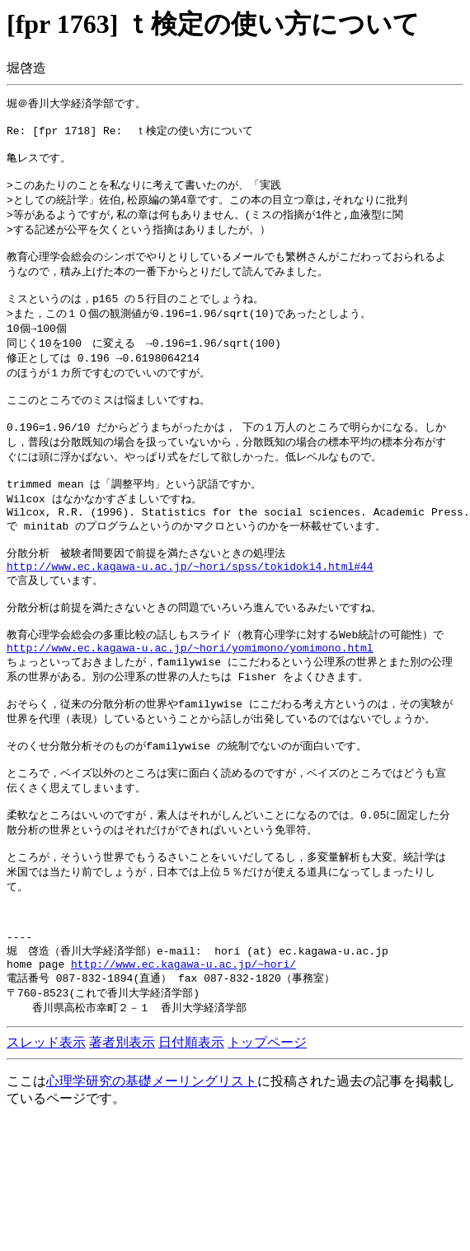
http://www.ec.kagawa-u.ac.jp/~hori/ (183, 1055)
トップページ (267, 1136)
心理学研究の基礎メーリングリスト (151, 1175)
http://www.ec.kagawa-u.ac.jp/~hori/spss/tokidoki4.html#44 (190, 611)
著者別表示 (122, 1136)
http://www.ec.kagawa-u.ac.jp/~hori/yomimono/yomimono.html (190, 703)
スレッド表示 (46, 1136)
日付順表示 (191, 1136)
